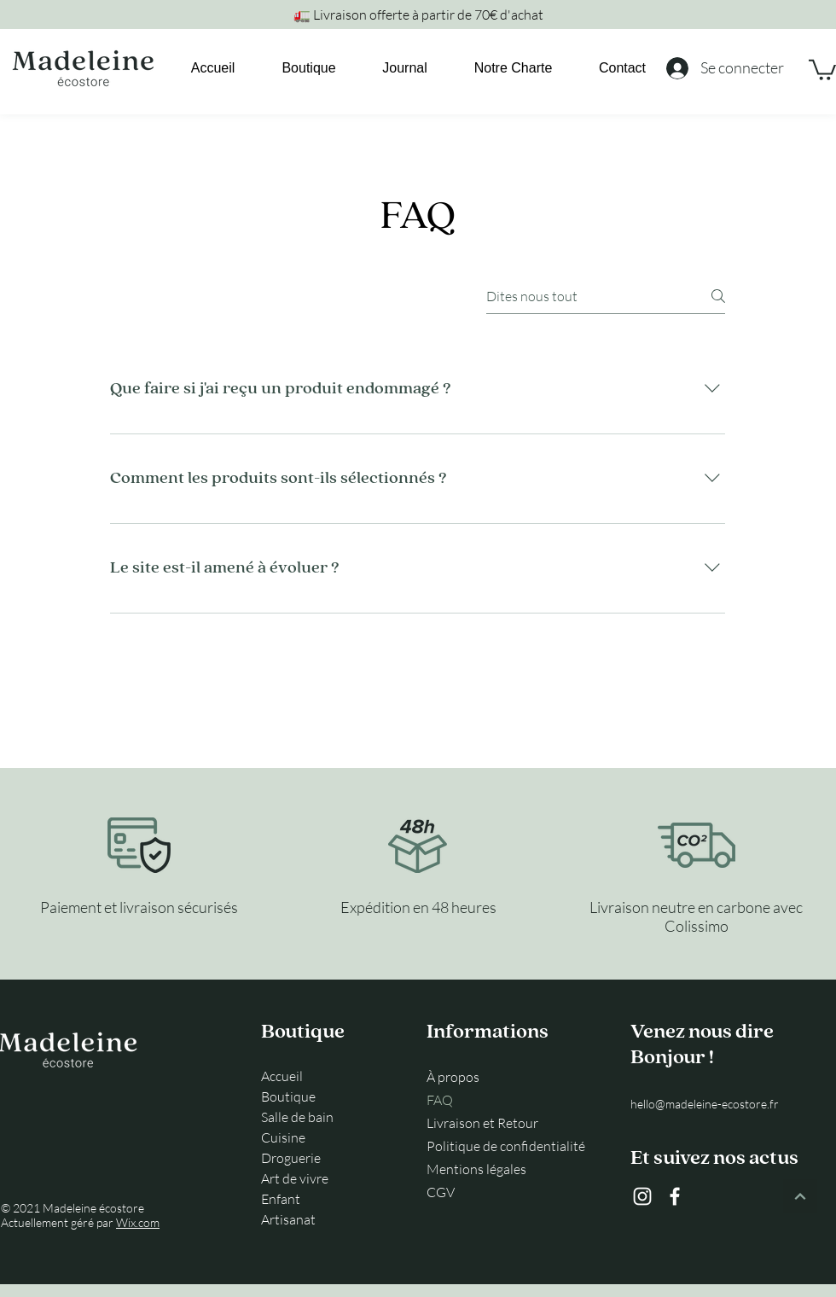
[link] (822, 68)
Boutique (288, 1096)
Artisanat (288, 1219)
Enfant (280, 1198)
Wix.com (138, 1222)
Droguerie (291, 1157)
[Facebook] (675, 1196)
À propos (453, 1076)
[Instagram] (642, 1196)
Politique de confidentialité (504, 1146)
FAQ (440, 1099)
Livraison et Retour (482, 1122)
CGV (441, 1192)
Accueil (282, 1076)
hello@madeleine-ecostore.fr (704, 1103)
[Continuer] (800, 1196)
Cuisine (283, 1137)
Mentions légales (476, 1169)
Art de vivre (294, 1178)
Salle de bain (297, 1116)
